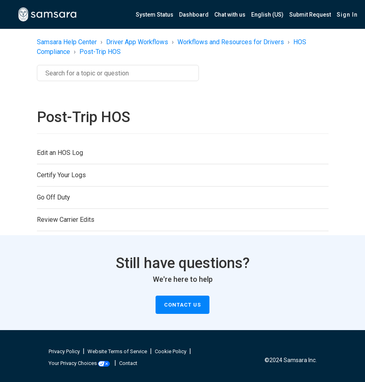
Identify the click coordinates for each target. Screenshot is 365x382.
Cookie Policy (170, 351)
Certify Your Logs (61, 175)
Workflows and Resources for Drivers (230, 42)
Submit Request (310, 14)
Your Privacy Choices (79, 363)
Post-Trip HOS (100, 52)
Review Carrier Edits (65, 219)
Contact (128, 363)
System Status (154, 14)
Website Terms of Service (117, 351)
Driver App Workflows (137, 42)
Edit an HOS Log (60, 153)
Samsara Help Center (67, 42)
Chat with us (229, 14)
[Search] (118, 73)
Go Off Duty (53, 197)
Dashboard (194, 14)
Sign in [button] (347, 14)
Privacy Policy (64, 351)
